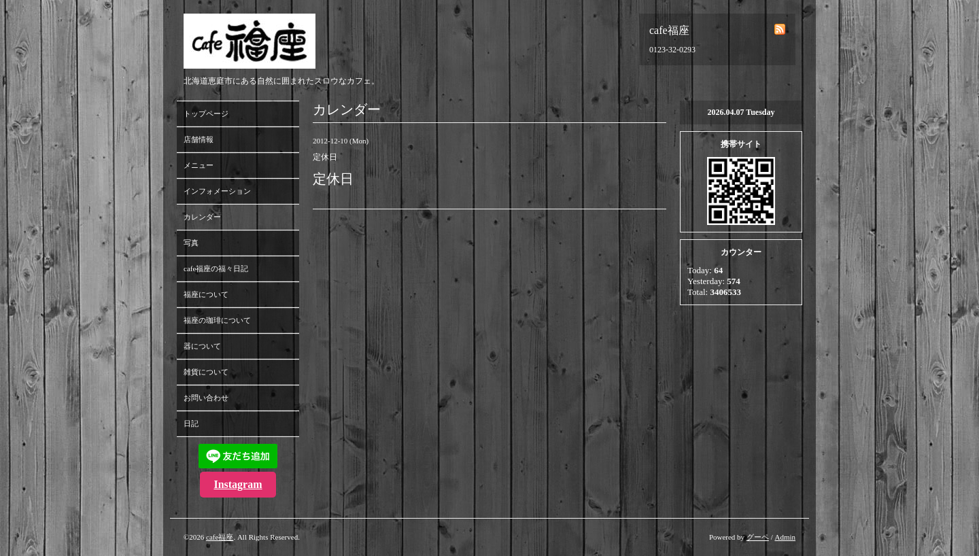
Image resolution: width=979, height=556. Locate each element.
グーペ (757, 537)
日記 (191, 423)
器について (202, 346)
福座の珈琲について (217, 320)
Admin (784, 537)
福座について (206, 294)
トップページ (206, 113)
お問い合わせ (206, 398)
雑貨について (206, 372)
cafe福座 (219, 537)
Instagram (237, 484)
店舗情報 (198, 139)
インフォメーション (217, 191)
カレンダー (202, 217)
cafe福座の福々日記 (216, 268)
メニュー (198, 165)
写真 (191, 243)
